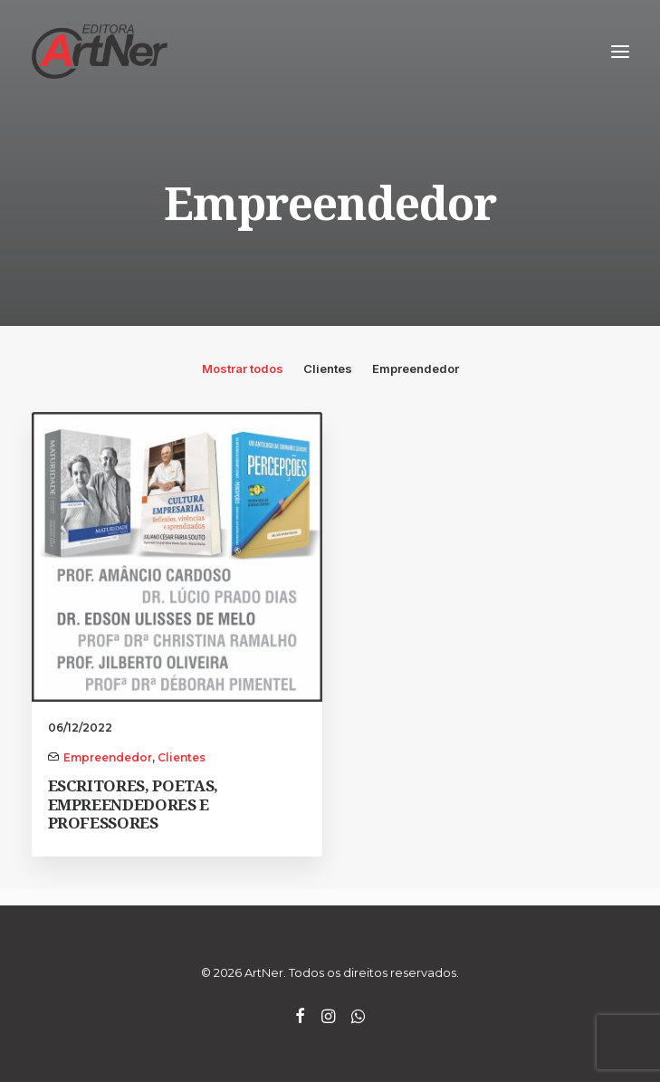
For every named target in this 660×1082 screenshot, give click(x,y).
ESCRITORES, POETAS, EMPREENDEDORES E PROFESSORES (133, 804)
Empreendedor (415, 368)
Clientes (327, 368)
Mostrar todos (242, 368)
